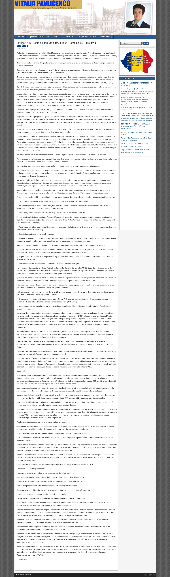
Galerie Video (57, 37)
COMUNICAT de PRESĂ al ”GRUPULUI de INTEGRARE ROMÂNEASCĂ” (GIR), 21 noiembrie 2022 (135, 126)
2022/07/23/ (22, 49)
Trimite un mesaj (106, 37)
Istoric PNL (70, 37)
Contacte (20, 37)
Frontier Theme (149, 575)
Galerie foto (44, 37)
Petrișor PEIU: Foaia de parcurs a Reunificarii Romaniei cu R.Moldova (56, 43)
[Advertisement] (137, 193)
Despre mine (32, 37)
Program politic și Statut (87, 37)
